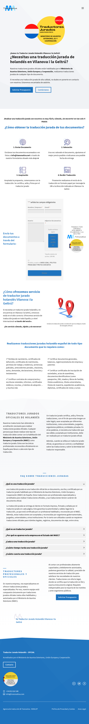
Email (47, 207)
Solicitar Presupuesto (21, 90)
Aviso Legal (82, 708)
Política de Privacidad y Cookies (63, 708)
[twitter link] (79, 683)
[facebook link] (84, 683)
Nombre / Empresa (35, 207)
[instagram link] (73, 683)
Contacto (9, 664)
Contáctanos (43, 90)
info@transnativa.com (15, 693)
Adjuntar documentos (53, 222)
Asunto (30, 221)
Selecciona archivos (53, 240)
